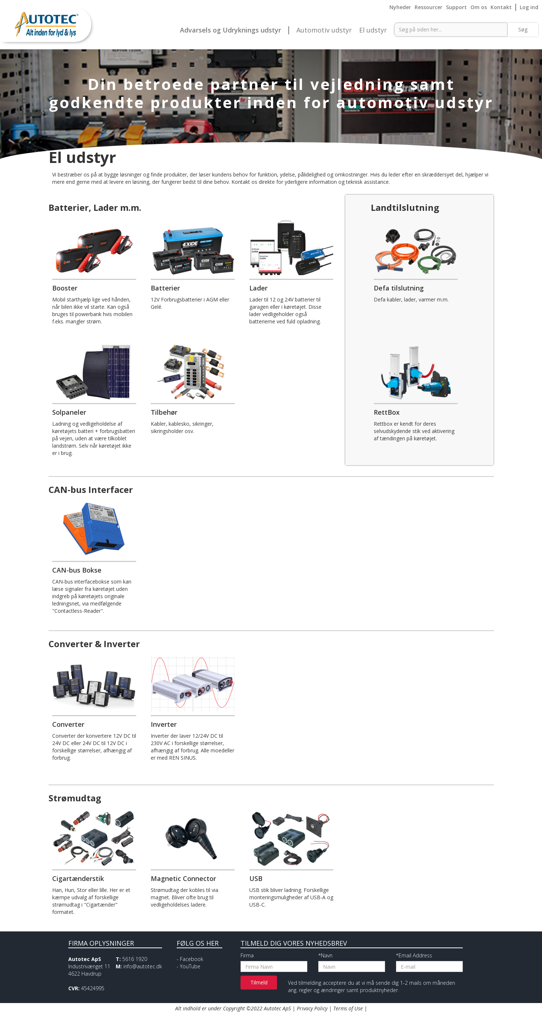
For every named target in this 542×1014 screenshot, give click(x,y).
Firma (247, 955)
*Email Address (414, 955)
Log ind (529, 7)
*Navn (325, 955)
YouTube (190, 966)
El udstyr (373, 30)
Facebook (191, 959)
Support (456, 7)
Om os (478, 7)
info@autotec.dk (142, 966)
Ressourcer (428, 7)
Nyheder (400, 7)
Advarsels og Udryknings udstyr (230, 30)
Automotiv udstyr (324, 30)
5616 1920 (134, 959)
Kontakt (501, 7)
